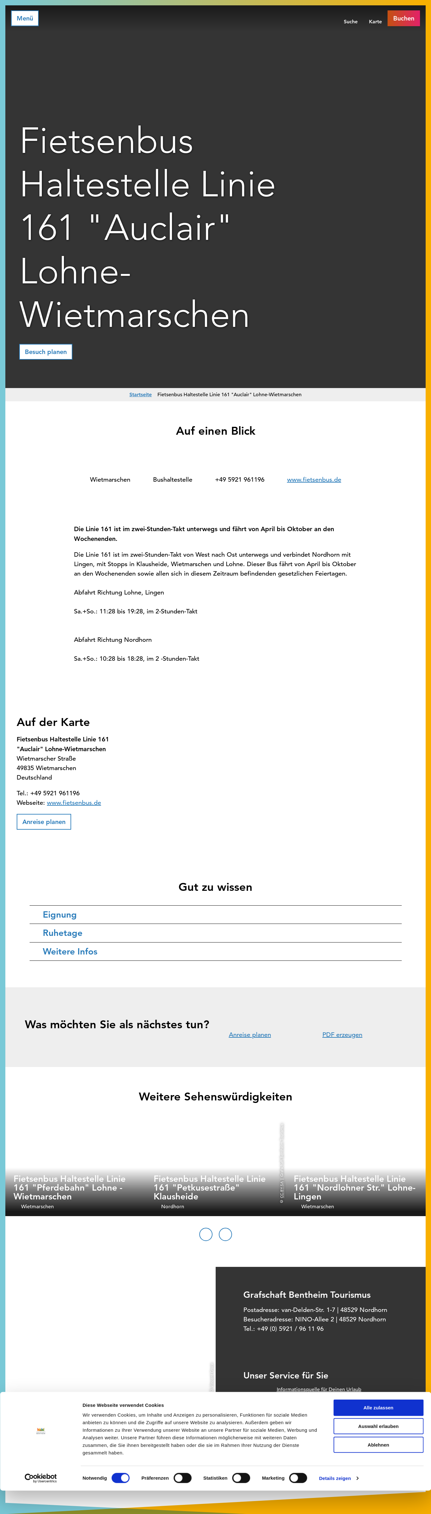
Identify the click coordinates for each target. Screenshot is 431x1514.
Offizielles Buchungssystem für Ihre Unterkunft (329, 1403)
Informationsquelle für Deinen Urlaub (319, 1389)
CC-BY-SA (281, 1189)
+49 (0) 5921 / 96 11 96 (290, 1329)
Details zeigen (335, 1501)
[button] (45, 352)
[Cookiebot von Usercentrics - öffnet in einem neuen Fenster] (40, 1501)
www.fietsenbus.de (314, 480)
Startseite (140, 394)
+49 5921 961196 (239, 480)
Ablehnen (378, 1468)
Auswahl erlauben (378, 1449)
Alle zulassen (378, 1431)
